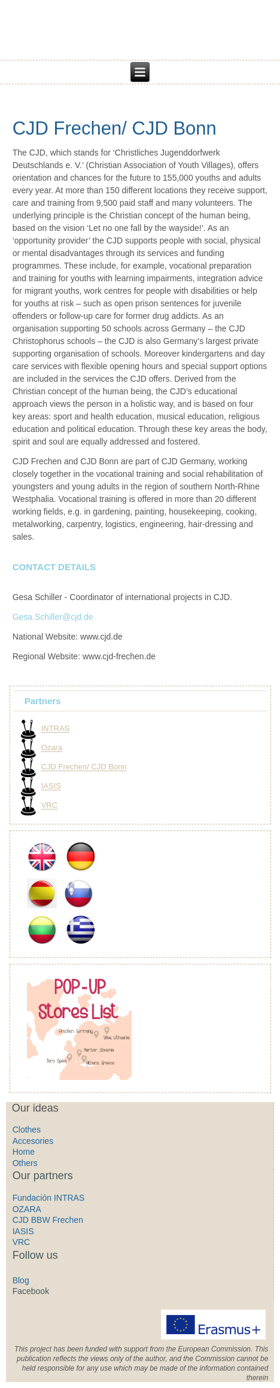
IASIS (51, 786)
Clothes (27, 1129)
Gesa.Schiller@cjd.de (53, 617)
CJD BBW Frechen (48, 1220)
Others (25, 1163)
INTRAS (55, 729)
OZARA (27, 1209)
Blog (21, 1280)
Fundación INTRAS (49, 1198)
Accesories (33, 1141)
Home (24, 1151)
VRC (49, 805)
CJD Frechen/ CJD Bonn (115, 128)
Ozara (51, 748)
